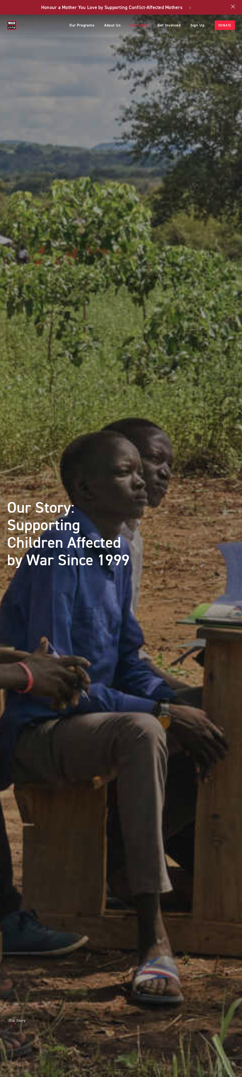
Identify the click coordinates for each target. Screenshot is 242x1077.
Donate (225, 25)
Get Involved (165, 25)
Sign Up (196, 25)
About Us (105, 25)
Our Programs (72, 25)
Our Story (134, 25)
